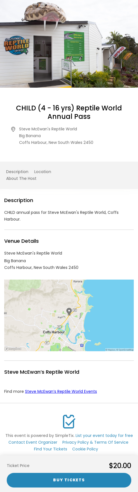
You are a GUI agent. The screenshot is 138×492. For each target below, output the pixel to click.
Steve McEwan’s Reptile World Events (61, 391)
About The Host (21, 178)
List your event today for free (104, 435)
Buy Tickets (69, 480)
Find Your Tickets (50, 449)
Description (17, 171)
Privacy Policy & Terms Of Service (95, 442)
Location (42, 171)
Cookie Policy (85, 449)
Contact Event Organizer (32, 442)
